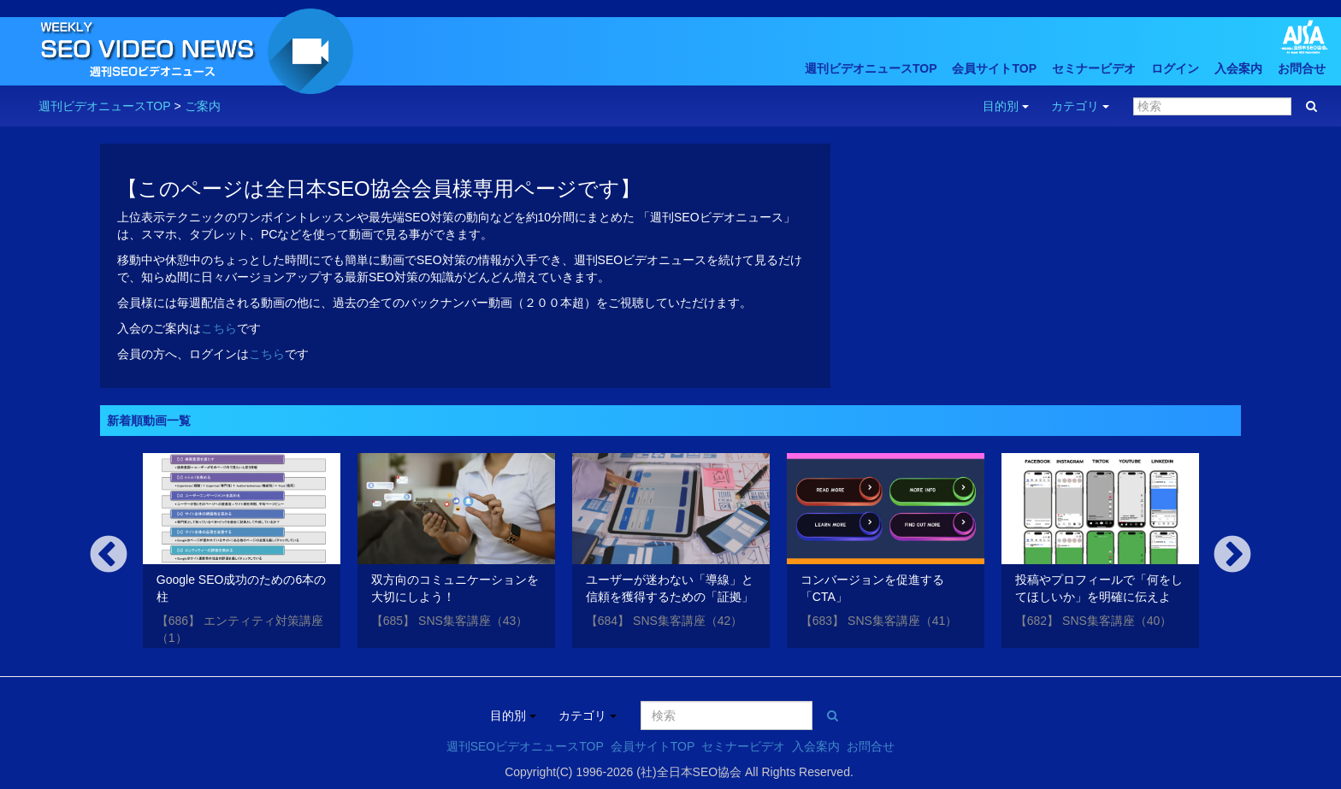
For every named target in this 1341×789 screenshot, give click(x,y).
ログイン (1175, 68)
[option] (241, 553)
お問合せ (1302, 68)
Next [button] (1232, 555)
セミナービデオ (1094, 68)
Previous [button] (108, 555)
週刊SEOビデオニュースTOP (525, 746)
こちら (219, 328)
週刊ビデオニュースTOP (871, 68)
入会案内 (1238, 68)
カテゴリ (1080, 106)
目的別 (1006, 106)
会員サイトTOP (994, 68)
